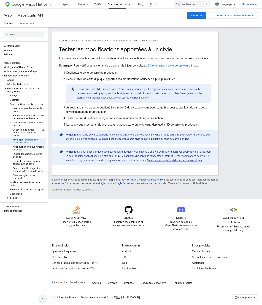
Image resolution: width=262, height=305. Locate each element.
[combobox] (192, 4)
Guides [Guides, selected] (8, 23)
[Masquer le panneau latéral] (42, 298)
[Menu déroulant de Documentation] (130, 4)
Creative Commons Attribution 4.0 (145, 179)
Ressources (27, 23)
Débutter (196, 15)
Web (8, 15)
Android (126, 251)
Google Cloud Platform (153, 283)
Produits (83, 4)
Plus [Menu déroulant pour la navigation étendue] (152, 4)
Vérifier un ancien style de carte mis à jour (171, 65)
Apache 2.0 (58, 183)
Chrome (112, 283)
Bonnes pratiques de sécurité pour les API (75, 262)
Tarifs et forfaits (201, 251)
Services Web (129, 268)
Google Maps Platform (96, 40)
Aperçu (66, 4)
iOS (124, 257)
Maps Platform (31, 4)
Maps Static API (30, 15)
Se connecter (250, 4)
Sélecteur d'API (60, 257)
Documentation (120, 40)
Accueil (63, 40)
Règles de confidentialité (94, 297)
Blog (141, 4)
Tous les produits (182, 283)
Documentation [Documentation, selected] (117, 4)
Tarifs (97, 4)
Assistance (198, 262)
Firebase (129, 283)
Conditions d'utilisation (204, 268)
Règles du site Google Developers (116, 183)
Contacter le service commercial (233, 15)
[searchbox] (24, 34)
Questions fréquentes (64, 251)
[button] (23, 76)
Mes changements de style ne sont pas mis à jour (174, 160)
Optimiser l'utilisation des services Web (73, 268)
